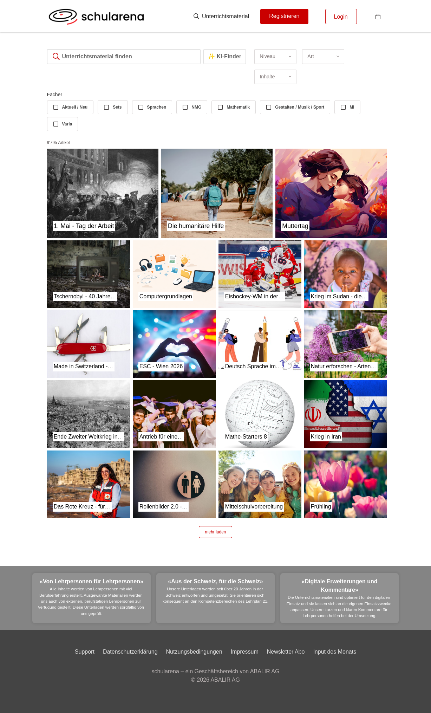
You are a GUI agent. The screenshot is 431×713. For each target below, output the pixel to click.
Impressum (245, 652)
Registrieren (284, 16)
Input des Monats (334, 652)
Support (84, 652)
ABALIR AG (225, 680)
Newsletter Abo (286, 652)
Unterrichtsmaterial (221, 16)
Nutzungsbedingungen (194, 652)
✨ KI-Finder (224, 56)
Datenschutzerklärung (130, 652)
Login (341, 17)
